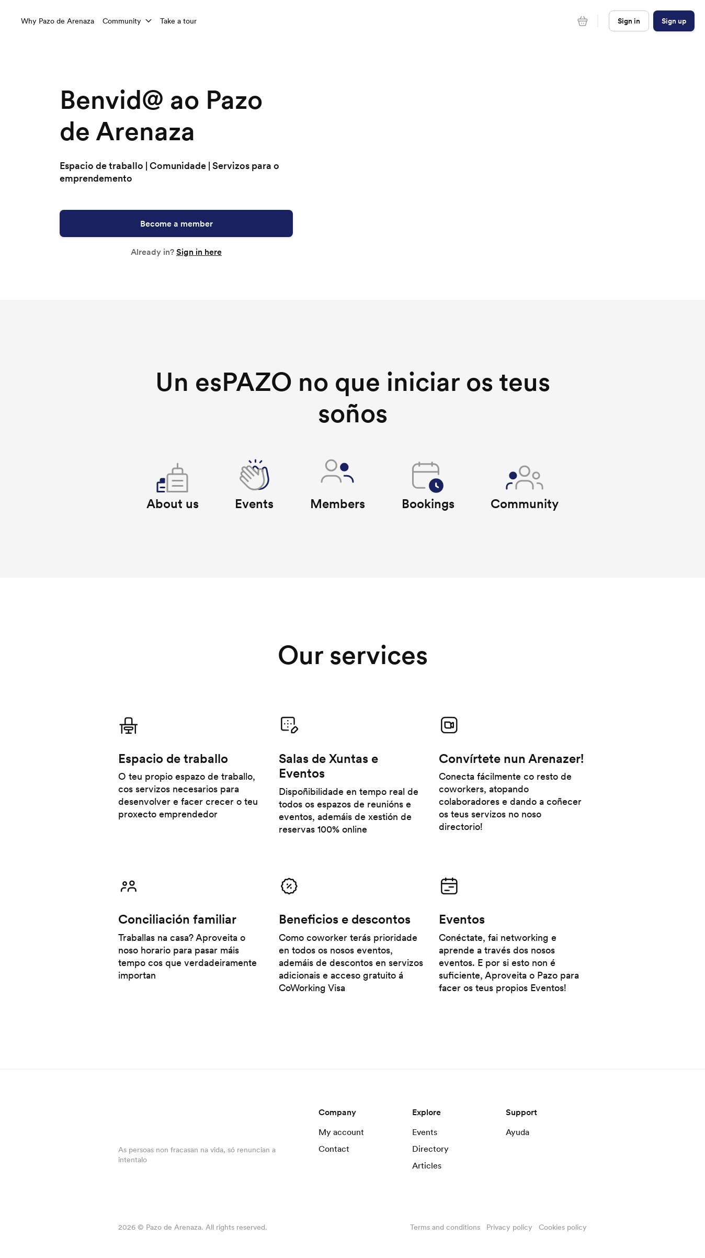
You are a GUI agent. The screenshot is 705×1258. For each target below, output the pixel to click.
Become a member (176, 223)
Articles (426, 1165)
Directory (430, 1148)
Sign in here (199, 251)
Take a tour (178, 21)
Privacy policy (509, 1227)
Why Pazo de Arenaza (57, 21)
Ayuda (517, 1132)
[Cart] (582, 20)
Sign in (629, 21)
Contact (334, 1148)
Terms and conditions (445, 1227)
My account (341, 1132)
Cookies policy (563, 1227)
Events (424, 1132)
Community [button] (127, 21)
